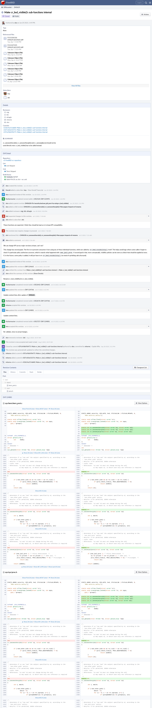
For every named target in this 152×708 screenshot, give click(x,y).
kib (8, 115)
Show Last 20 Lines (54, 566)
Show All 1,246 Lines (41, 452)
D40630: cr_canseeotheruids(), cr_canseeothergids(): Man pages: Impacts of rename (52, 207)
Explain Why (96, 346)
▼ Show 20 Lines (54, 408)
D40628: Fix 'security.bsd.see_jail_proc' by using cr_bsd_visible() (47, 203)
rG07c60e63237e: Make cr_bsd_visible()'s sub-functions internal (25, 130)
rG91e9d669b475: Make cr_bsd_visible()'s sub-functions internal (25, 132)
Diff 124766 (29, 289)
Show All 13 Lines (40, 490)
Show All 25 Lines (40, 528)
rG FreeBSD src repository (12, 160)
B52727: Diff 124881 (42, 321)
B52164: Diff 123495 (42, 199)
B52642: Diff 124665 (42, 284)
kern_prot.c (13, 385)
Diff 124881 (29, 309)
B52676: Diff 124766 (42, 300)
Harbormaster (10, 199)
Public (17, 16)
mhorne (9, 120)
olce (15, 23)
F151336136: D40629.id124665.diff (15, 39)
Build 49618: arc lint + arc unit (17, 179)
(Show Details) (38, 273)
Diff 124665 (29, 266)
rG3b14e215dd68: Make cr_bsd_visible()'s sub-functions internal (25, 128)
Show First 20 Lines (28, 408)
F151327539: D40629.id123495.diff (15, 46)
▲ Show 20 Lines (27, 452)
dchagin (9, 117)
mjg (8, 112)
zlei (8, 98)
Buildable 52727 (12, 177)
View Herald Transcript (35, 190)
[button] (150, 2)
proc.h (11, 390)
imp (8, 94)
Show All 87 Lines (41, 408)
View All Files (76, 86)
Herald (8, 190)
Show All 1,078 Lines (40, 566)
